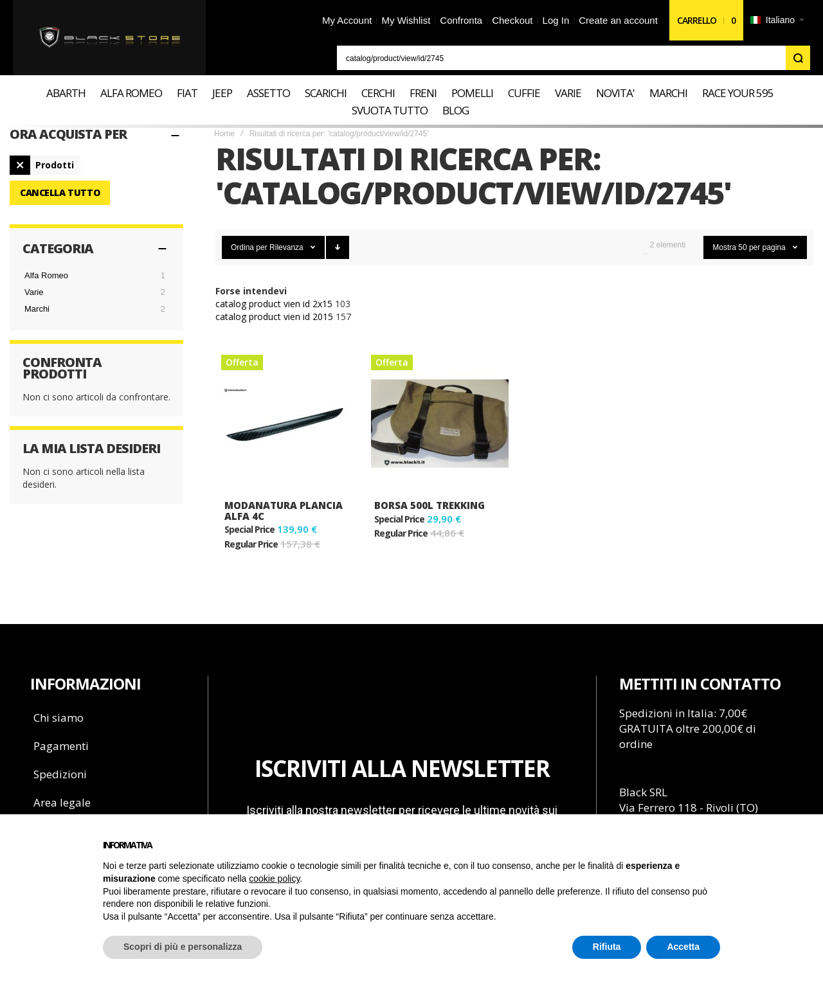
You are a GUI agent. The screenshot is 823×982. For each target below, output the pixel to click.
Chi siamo (58, 717)
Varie (33, 292)
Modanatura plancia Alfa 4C (283, 510)
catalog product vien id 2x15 (273, 304)
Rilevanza (287, 247)
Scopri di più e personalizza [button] (182, 947)
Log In (556, 20)
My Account (347, 20)
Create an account (618, 20)
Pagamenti (61, 745)
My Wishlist (405, 20)
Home (224, 133)
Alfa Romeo (46, 275)
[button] (776, 20)
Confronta (461, 20)
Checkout (512, 20)
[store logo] (109, 37)
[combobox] (573, 58)
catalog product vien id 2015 (274, 316)
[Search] (798, 58)
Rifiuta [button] (607, 947)
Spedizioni (60, 774)
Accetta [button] (683, 947)
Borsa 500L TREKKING (429, 505)
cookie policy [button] (274, 878)
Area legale (62, 802)
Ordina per (249, 247)
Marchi (37, 309)
